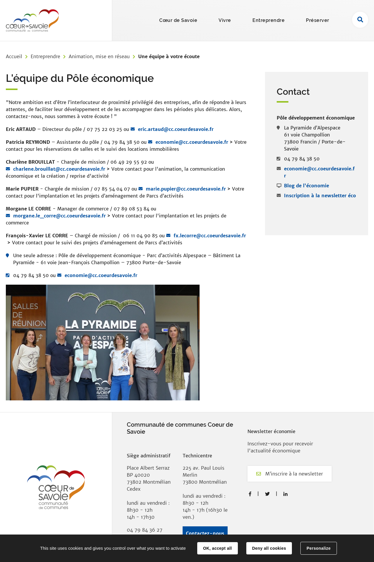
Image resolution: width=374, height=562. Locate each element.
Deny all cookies (269, 548)
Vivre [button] (225, 20)
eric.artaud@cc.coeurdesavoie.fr (176, 129)
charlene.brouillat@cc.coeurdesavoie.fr (59, 169)
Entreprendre (45, 56)
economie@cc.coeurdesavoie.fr (191, 142)
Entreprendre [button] (268, 20)
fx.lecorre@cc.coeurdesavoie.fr (210, 235)
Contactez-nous (205, 533)
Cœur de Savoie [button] (178, 20)
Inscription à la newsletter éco (320, 195)
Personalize (318, 548)
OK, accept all (217, 548)
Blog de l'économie (306, 186)
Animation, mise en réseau (99, 56)
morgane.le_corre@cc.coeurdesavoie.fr (59, 216)
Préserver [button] (317, 20)
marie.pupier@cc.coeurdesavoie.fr (186, 189)
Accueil (14, 56)
